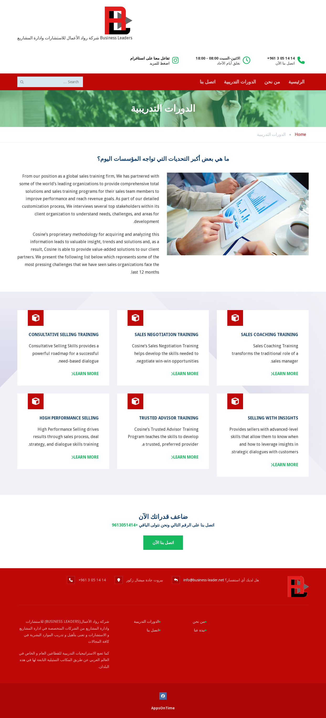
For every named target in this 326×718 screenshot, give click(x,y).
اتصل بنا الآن (163, 542)
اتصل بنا (207, 81)
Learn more (86, 373)
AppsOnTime (163, 708)
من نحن (272, 81)
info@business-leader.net (203, 580)
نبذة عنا (199, 630)
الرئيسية (296, 81)
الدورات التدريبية (240, 81)
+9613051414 (125, 525)
